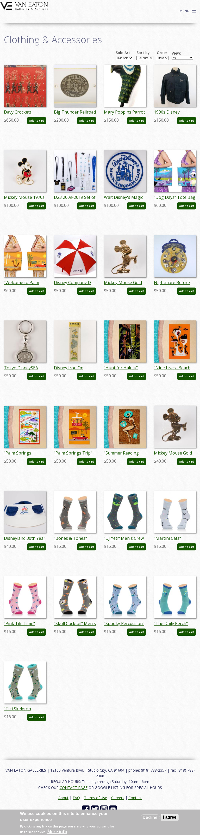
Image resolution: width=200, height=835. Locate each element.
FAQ (76, 797)
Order (162, 53)
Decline (150, 817)
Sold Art (123, 53)
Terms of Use (95, 797)
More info (57, 831)
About (63, 797)
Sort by (143, 53)
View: (176, 53)
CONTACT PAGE (74, 787)
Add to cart (36, 120)
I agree (170, 817)
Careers (117, 797)
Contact (135, 797)
